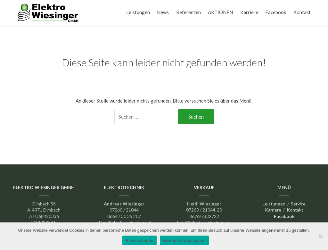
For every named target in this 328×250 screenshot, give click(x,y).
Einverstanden (139, 240)
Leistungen (138, 12)
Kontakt (302, 12)
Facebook (275, 12)
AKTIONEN (220, 12)
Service (298, 203)
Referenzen (188, 12)
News (163, 12)
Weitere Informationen (184, 240)
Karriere (249, 12)
